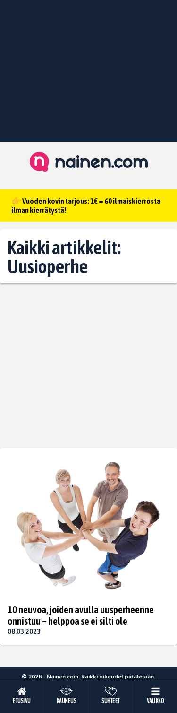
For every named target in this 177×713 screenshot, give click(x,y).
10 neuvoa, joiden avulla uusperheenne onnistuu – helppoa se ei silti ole (81, 615)
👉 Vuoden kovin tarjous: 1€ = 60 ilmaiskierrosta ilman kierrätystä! (85, 205)
